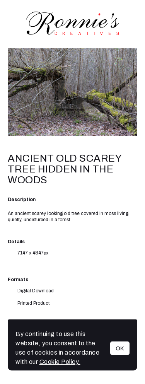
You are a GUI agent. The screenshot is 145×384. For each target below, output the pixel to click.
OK (120, 348)
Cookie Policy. (59, 361)
